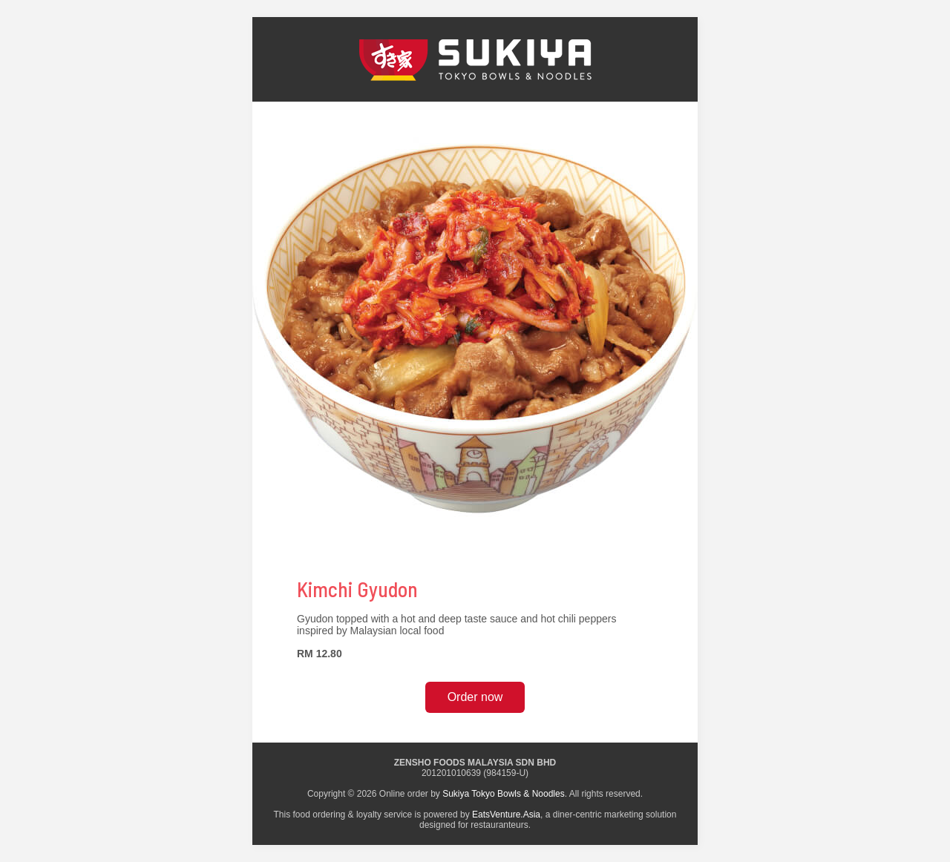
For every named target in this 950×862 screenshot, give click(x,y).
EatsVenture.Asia (506, 814)
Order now (475, 697)
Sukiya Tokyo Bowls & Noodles (503, 794)
